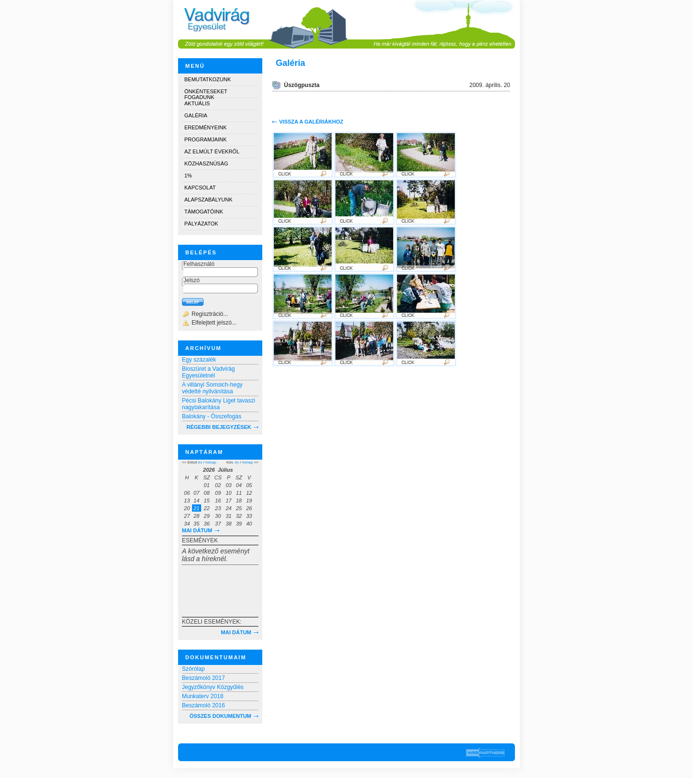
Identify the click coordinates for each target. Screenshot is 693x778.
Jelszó (191, 280)
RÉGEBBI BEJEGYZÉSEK (219, 427)
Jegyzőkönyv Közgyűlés (213, 687)
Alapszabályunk (208, 199)
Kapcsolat (200, 187)
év (200, 462)
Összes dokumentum (220, 716)
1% (188, 175)
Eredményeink (205, 127)
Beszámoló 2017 (203, 678)
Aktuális (197, 103)
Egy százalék (199, 359)
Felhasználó (199, 264)
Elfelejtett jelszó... (214, 322)
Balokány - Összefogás (211, 416)
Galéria (195, 115)
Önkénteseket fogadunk (205, 93)
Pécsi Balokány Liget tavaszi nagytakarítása (218, 404)
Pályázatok (201, 223)
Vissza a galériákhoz (311, 122)
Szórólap (193, 668)
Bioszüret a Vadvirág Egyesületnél (208, 372)
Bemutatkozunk (207, 79)
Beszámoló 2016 (203, 705)
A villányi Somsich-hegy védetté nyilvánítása (212, 388)
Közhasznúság (206, 163)
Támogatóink (203, 211)
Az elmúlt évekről (212, 151)
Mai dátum (197, 530)
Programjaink (205, 139)
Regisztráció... (210, 314)
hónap (210, 462)
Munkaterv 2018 (202, 696)
